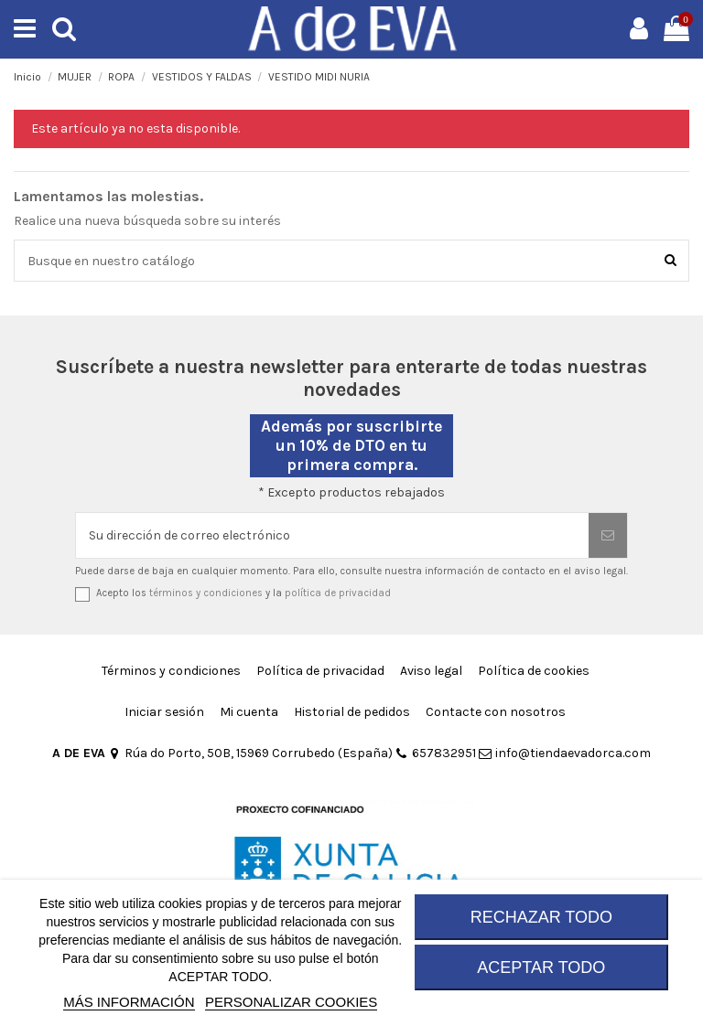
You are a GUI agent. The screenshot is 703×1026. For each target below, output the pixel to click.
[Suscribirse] (608, 535)
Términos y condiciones (171, 671)
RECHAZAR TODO (541, 917)
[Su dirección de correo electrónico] (332, 535)
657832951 (435, 753)
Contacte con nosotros (496, 712)
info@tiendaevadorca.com (565, 753)
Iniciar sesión (164, 712)
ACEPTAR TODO (541, 967)
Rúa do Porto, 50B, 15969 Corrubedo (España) (250, 753)
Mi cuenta (249, 712)
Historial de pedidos (352, 712)
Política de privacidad (320, 671)
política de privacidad (338, 593)
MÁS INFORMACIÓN (128, 1002)
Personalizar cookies (291, 1002)
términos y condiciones (206, 593)
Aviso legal (431, 671)
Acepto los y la (243, 593)
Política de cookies (533, 671)
